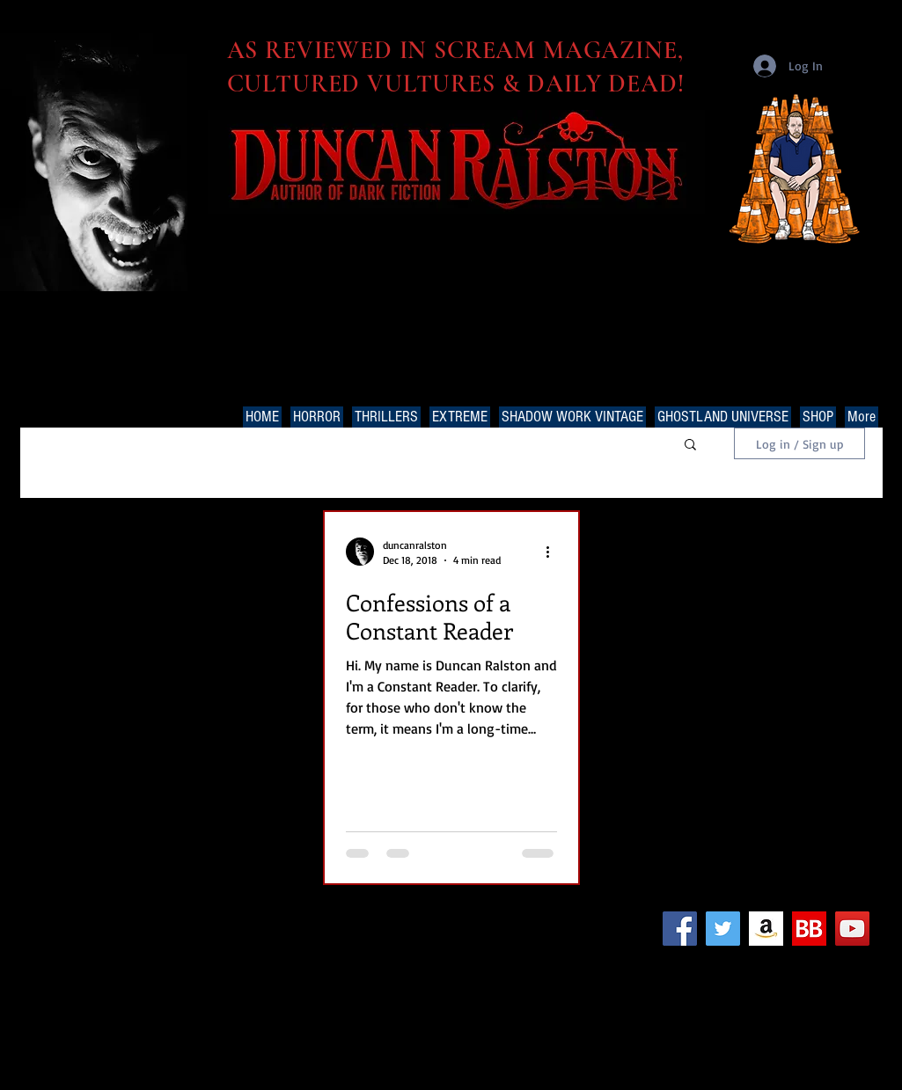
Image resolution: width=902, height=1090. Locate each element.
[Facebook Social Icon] (680, 928)
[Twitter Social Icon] (723, 928)
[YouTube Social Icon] (852, 928)
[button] (690, 445)
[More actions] (554, 551)
